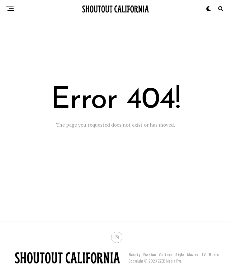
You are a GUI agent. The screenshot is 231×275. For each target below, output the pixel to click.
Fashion (149, 254)
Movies (192, 254)
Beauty (134, 254)
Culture (165, 254)
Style (179, 254)
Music (214, 254)
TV (203, 254)
